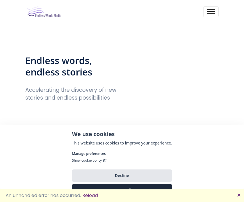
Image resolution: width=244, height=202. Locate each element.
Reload (90, 195)
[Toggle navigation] (211, 11)
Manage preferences (89, 160)
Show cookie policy (89, 166)
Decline (122, 181)
